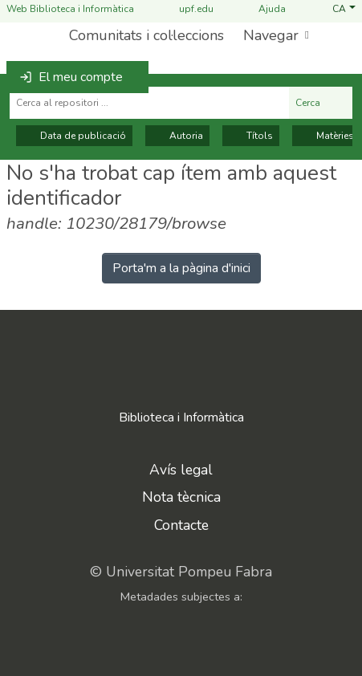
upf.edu (187, 9)
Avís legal (181, 469)
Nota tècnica (181, 497)
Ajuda (262, 9)
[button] (344, 9)
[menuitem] (274, 36)
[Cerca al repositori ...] (149, 103)
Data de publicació (74, 135)
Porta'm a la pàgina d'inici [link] (181, 268)
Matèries (326, 135)
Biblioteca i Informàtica (181, 417)
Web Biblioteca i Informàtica (70, 9)
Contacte (181, 525)
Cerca (320, 102)
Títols (251, 135)
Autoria (177, 135)
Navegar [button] (271, 35)
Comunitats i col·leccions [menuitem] (146, 35)
